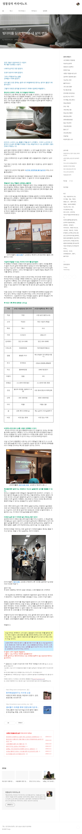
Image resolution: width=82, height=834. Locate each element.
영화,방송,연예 (67, 116)
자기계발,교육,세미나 (69, 100)
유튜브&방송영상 (68, 119)
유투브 (74, 277)
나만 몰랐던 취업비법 (69, 60)
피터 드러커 (66, 212)
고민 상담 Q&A (67, 86)
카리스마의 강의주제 (68, 172)
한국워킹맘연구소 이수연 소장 (18, 693)
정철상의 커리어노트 (14, 3)
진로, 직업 (66, 106)
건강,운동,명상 (67, 133)
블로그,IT (66, 129)
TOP (78, 827)
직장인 (73, 199)
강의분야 (71, 225)
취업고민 (71, 230)
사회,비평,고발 (67, 110)
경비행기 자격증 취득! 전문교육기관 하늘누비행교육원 (22, 707)
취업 (70, 199)
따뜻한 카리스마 (74, 227)
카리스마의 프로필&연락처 (70, 163)
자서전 (70, 251)
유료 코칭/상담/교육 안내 (69, 169)
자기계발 (65, 199)
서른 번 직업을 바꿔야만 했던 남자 (71, 216)
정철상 (65, 204)
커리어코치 (66, 227)
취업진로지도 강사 (71, 196)
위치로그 (34, 11)
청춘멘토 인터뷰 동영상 (69, 166)
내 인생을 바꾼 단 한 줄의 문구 (15, 754)
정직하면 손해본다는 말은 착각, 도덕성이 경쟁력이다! (22, 737)
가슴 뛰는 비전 (67, 80)
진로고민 (65, 251)
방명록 (45, 11)
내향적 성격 (73, 202)
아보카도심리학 (67, 63)
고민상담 (65, 230)
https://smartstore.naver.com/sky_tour (17, 704)
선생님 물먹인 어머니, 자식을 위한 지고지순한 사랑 (22, 751)
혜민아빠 (19, 255)
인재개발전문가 (67, 253)
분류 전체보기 (67, 57)
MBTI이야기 (66, 83)
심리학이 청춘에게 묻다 (69, 77)
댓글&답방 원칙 (67, 175)
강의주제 (72, 212)
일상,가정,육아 (67, 123)
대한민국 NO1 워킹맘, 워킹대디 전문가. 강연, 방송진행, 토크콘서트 (22, 696)
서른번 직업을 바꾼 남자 (13, 733)
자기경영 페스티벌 (67, 209)
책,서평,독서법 (67, 90)
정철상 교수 (66, 202)
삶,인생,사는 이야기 (68, 96)
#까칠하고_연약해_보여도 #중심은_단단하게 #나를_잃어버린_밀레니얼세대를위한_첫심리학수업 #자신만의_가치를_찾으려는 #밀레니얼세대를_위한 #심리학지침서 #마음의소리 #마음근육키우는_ (71, 240)
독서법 (76, 230)
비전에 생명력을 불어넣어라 (35, 170)
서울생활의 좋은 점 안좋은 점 (15, 744)
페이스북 (65, 277)
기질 (64, 196)
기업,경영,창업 (67, 126)
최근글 (65, 181)
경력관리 (65, 225)
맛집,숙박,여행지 (68, 113)
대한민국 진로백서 (68, 67)
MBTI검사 (66, 256)
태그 (11, 11)
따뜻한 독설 (66, 70)
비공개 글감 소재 (68, 139)
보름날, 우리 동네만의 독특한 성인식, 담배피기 (20, 749)
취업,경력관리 (67, 103)
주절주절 (65, 136)
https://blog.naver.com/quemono (16, 689)
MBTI (73, 253)
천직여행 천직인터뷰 (69, 93)
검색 (73, 3)
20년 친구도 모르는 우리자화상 (15, 746)
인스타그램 (70, 277)
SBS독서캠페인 (72, 204)
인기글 (71, 181)
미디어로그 (22, 11)
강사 (73, 207)
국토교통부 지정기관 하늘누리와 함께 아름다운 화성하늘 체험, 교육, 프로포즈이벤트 (22, 711)
